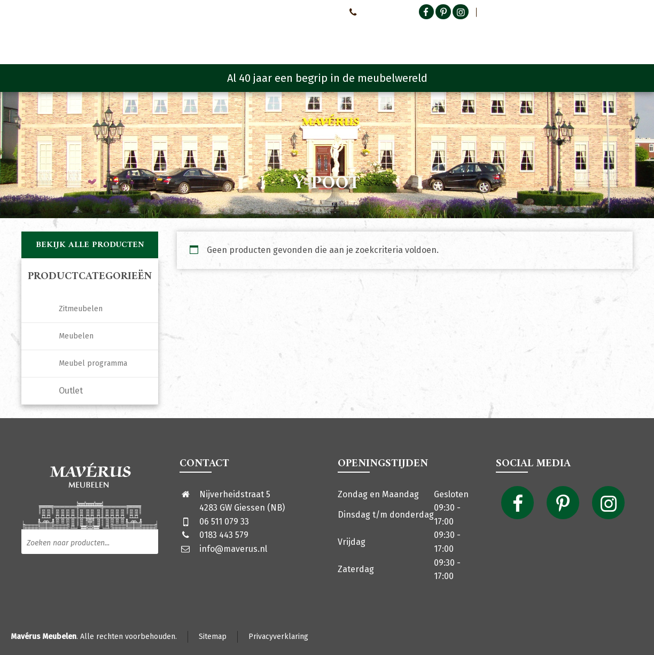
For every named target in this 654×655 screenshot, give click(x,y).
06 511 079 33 (224, 522)
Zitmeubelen (81, 308)
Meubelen (76, 336)
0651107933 (371, 12)
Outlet (71, 391)
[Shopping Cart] (626, 37)
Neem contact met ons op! (295, 12)
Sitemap (213, 636)
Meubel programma (93, 363)
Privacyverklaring (278, 636)
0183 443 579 (223, 535)
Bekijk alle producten (90, 244)
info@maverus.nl (233, 549)
